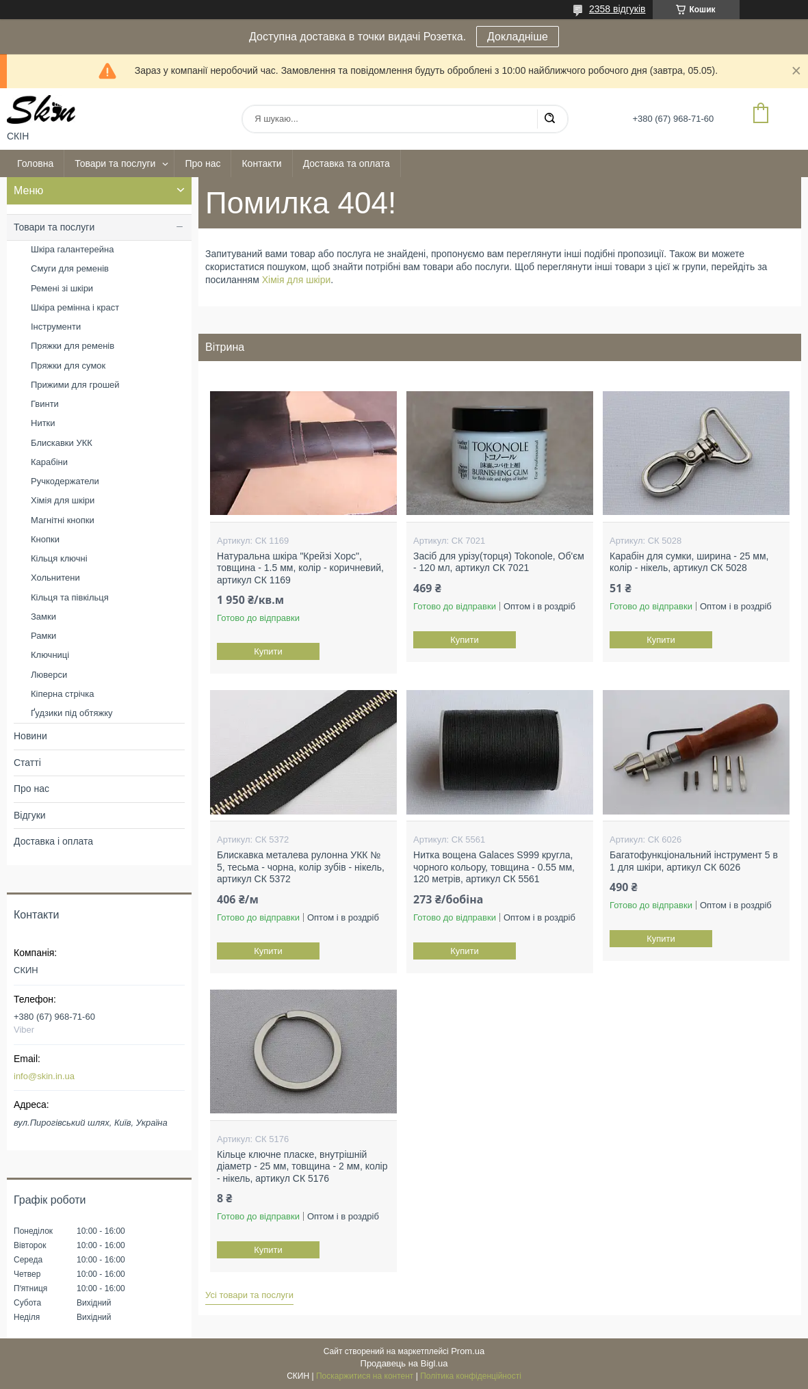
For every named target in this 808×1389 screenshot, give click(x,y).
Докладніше (517, 36)
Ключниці (50, 655)
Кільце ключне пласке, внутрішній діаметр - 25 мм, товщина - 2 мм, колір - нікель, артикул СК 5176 (302, 1166)
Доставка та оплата (346, 163)
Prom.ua (467, 1351)
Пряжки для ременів (72, 346)
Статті (27, 762)
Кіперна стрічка (62, 694)
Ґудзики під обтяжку (72, 713)
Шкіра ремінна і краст (75, 307)
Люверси (49, 675)
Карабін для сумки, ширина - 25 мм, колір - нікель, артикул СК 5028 (689, 562)
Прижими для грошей (75, 385)
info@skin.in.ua (44, 1076)
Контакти (261, 163)
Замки (43, 616)
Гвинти (45, 404)
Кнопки (45, 539)
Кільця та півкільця (70, 597)
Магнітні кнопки (62, 520)
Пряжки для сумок (68, 365)
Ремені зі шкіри (62, 288)
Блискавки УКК (61, 443)
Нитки (43, 423)
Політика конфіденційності (470, 1376)
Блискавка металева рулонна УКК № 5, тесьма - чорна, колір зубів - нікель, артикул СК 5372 (301, 866)
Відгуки (30, 815)
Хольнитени (55, 577)
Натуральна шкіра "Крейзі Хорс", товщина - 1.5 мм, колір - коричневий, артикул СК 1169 (300, 568)
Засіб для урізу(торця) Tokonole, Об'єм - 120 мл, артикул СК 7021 (498, 562)
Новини (30, 735)
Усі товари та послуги (249, 1295)
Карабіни (49, 462)
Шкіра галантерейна (72, 249)
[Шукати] (549, 119)
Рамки (43, 636)
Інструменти (56, 326)
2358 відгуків (617, 8)
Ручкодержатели (65, 481)
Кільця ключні (59, 558)
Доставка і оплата (53, 841)
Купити (268, 651)
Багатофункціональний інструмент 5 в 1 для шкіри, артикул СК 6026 (694, 861)
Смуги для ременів (70, 268)
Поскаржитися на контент (364, 1376)
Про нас (202, 163)
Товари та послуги (115, 163)
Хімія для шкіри (296, 279)
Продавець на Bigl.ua (404, 1363)
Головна (35, 163)
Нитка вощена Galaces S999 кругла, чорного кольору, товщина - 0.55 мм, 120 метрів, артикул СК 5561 (494, 866)
